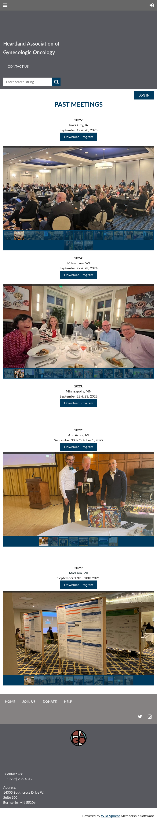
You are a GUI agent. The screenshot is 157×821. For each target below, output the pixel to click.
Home (10, 701)
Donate (50, 701)
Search (56, 82)
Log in (144, 95)
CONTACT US (18, 66)
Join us (29, 701)
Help (68, 701)
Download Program (78, 137)
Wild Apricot (110, 816)
